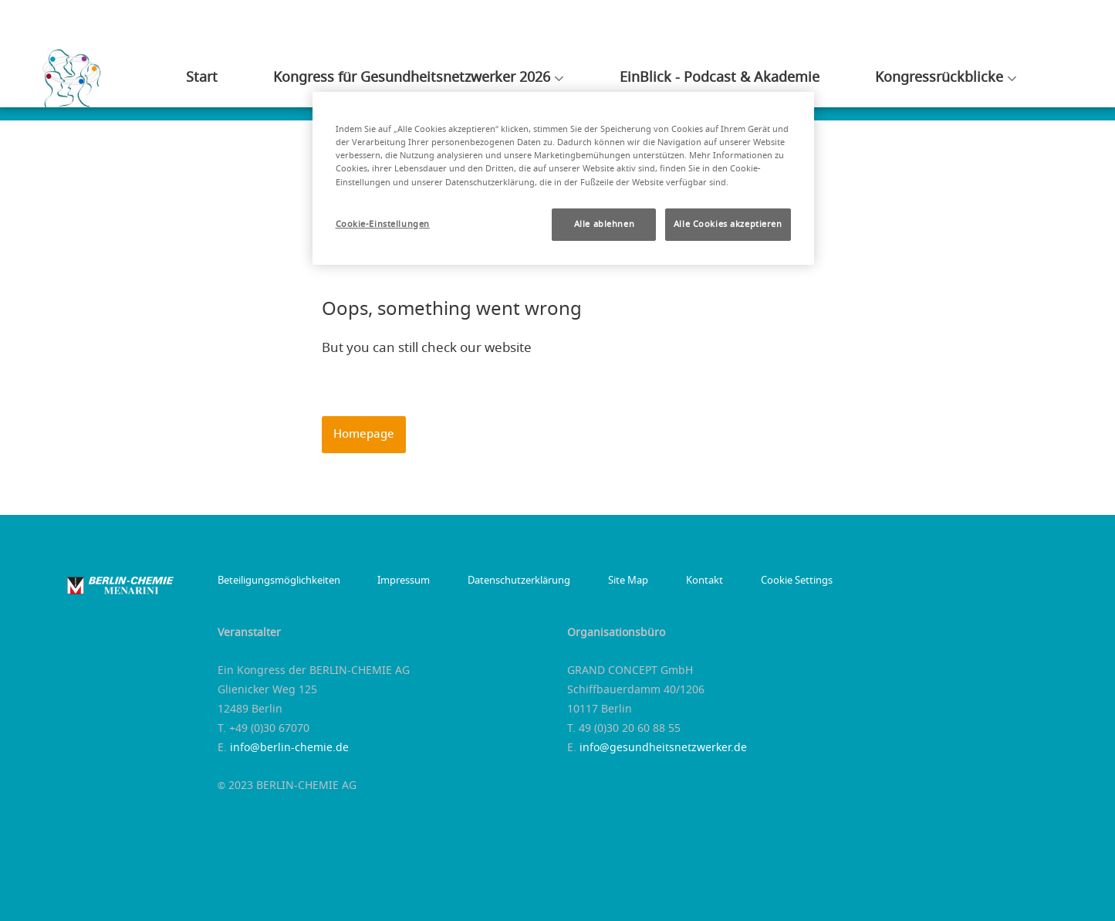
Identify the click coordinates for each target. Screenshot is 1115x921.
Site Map (608, 581)
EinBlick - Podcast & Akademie (744, 85)
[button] (364, 434)
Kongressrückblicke (945, 85)
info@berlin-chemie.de (289, 748)
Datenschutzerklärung (505, 581)
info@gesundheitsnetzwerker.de (663, 748)
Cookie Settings (763, 581)
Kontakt (677, 581)
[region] (563, 178)
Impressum (397, 581)
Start (266, 85)
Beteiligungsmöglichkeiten (279, 581)
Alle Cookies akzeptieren (728, 224)
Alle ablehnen (604, 224)
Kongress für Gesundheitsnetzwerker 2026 (461, 85)
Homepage (363, 434)
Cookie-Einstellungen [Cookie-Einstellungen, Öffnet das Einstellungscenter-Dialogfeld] (383, 224)
